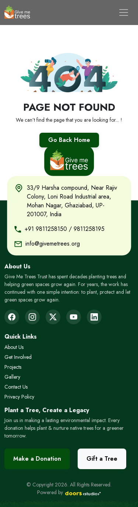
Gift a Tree (101, 458)
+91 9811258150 (46, 228)
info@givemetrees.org (52, 243)
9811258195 (89, 228)
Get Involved (18, 357)
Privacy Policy (19, 396)
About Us (14, 347)
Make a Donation (37, 458)
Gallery (12, 377)
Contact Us (16, 386)
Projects (12, 367)
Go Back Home (69, 140)
